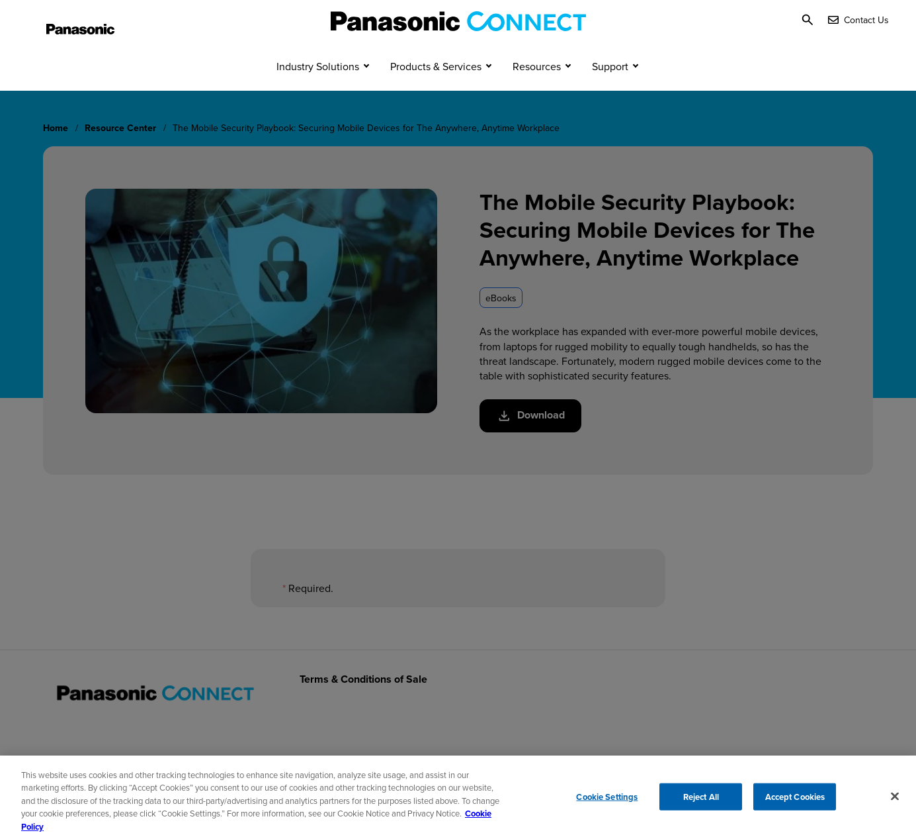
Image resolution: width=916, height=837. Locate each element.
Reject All (701, 801)
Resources (537, 91)
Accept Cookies (795, 801)
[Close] (894, 800)
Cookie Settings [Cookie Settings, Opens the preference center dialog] (607, 801)
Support (610, 91)
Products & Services (435, 91)
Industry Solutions (317, 91)
